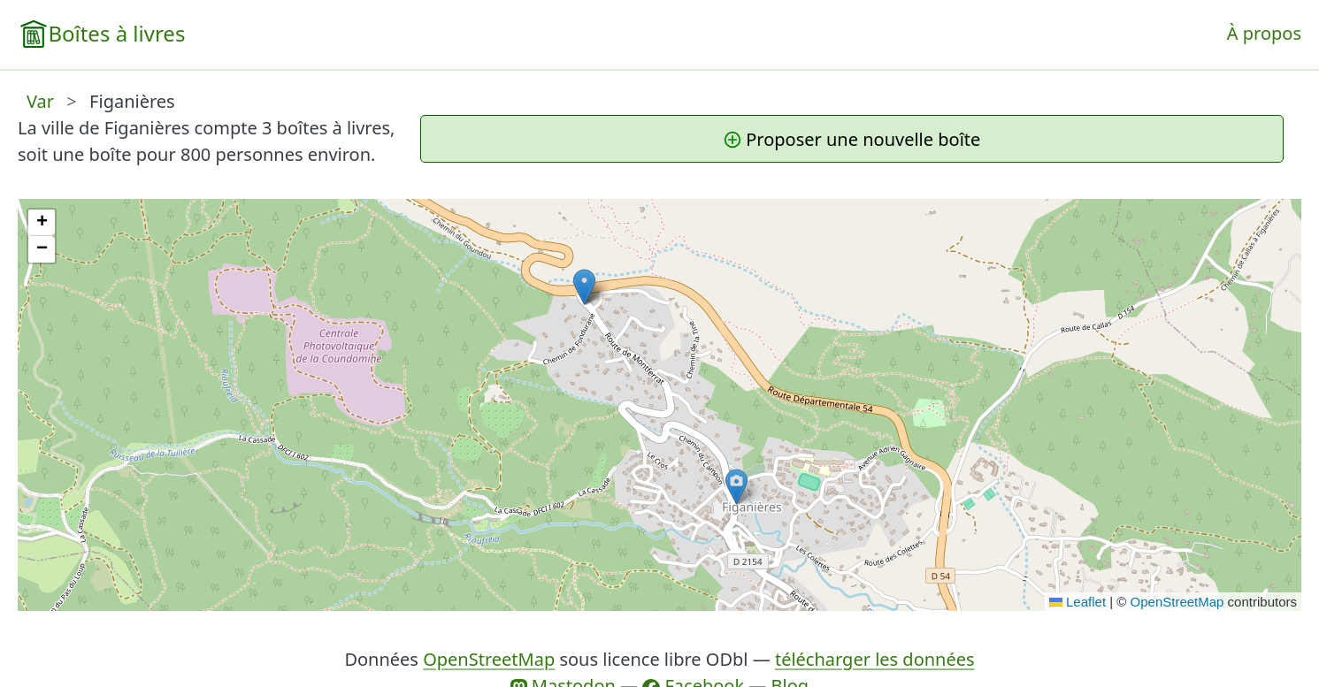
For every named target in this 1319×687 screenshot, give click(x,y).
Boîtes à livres (116, 33)
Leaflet (1077, 601)
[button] (584, 287)
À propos (1264, 33)
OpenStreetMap (1177, 601)
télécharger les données (875, 659)
